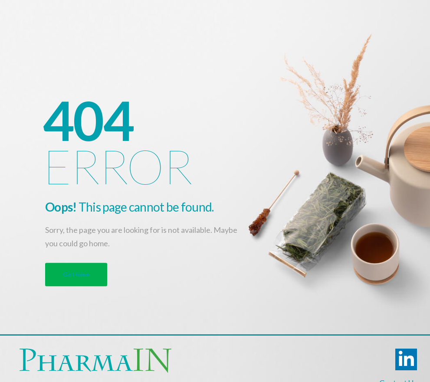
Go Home (76, 274)
